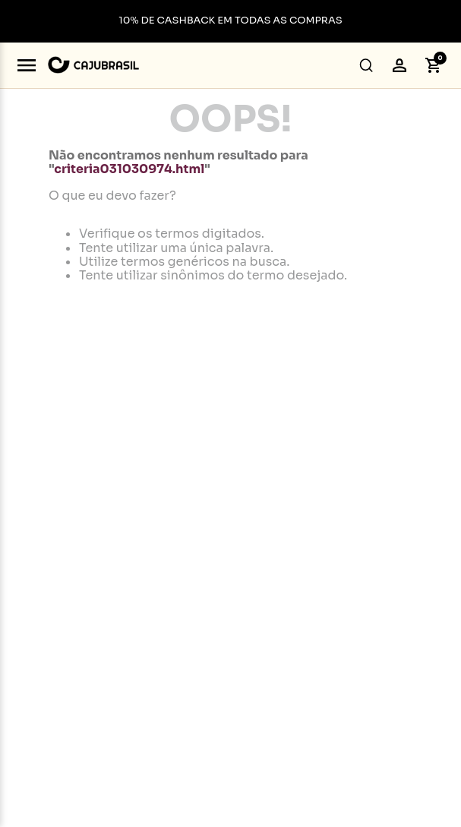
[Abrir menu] (26, 65)
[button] (366, 65)
